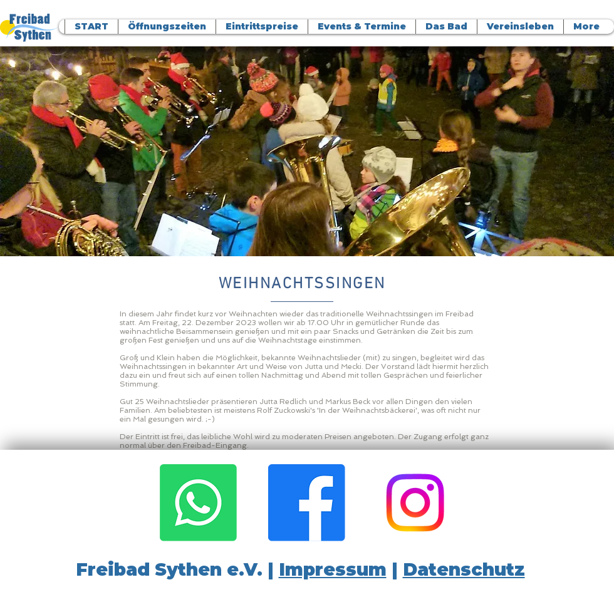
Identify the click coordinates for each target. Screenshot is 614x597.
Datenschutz (464, 569)
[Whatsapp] (198, 502)
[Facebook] (306, 502)
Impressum (333, 569)
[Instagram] (415, 502)
